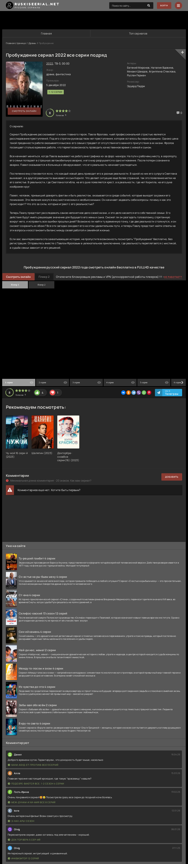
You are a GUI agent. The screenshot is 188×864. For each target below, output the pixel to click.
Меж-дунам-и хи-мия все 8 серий (31, 802)
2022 (49, 64)
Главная (46, 33)
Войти (163, 5)
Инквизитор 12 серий (23, 858)
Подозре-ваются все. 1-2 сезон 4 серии (36, 783)
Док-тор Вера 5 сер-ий (24, 839)
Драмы (32, 43)
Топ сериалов (138, 33)
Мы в (171, 393)
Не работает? (173, 277)
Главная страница (16, 43)
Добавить (171, 477)
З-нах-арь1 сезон (21, 821)
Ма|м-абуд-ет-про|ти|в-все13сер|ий (33, 765)
